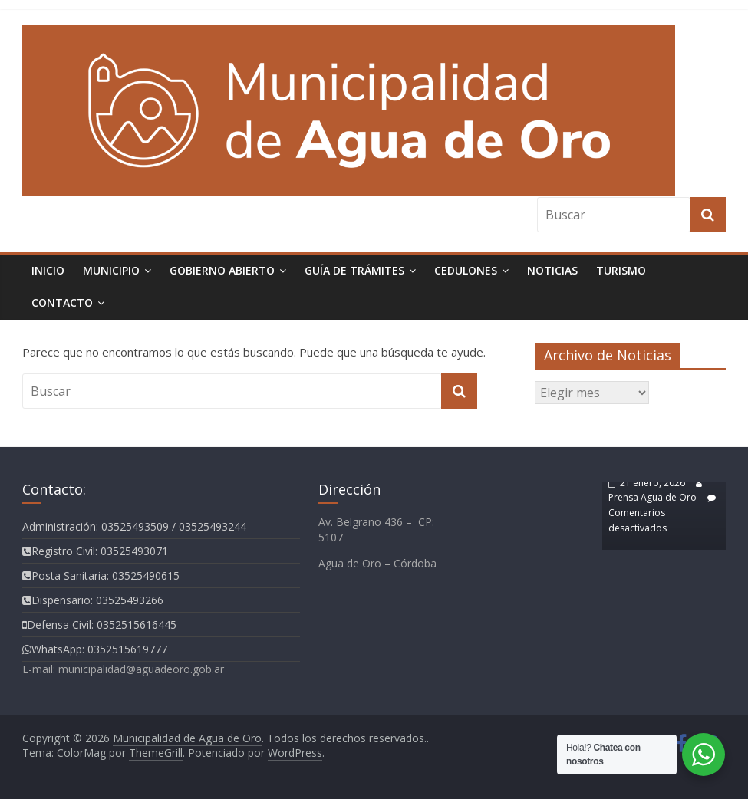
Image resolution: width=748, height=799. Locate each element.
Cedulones (465, 270)
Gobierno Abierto (222, 270)
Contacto (62, 302)
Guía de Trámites (354, 270)
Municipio (111, 270)
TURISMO (621, 270)
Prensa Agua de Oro (652, 497)
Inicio (47, 270)
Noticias (552, 270)
